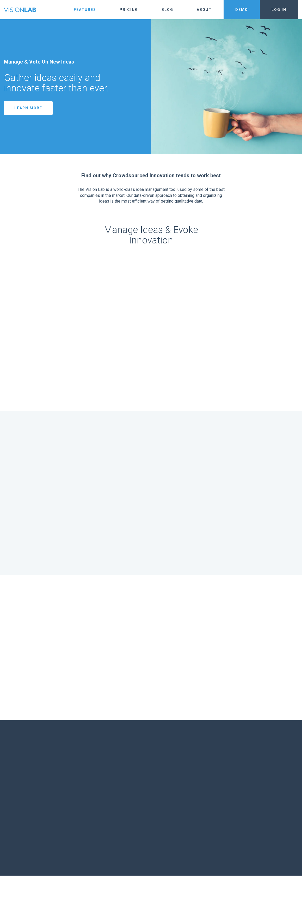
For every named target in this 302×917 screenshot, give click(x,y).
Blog (167, 10)
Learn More (28, 108)
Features (85, 10)
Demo (241, 10)
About (204, 10)
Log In (279, 10)
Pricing (129, 10)
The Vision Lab (20, 10)
